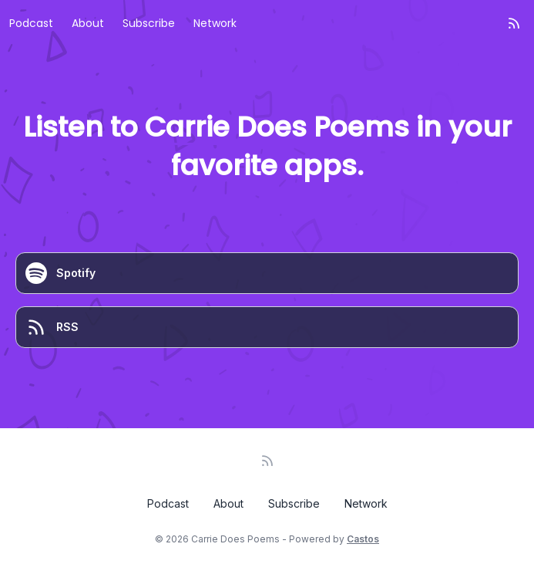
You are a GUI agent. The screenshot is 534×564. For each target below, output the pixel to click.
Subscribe (149, 23)
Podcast (31, 23)
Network (215, 23)
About (88, 23)
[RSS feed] (514, 23)
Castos (363, 539)
